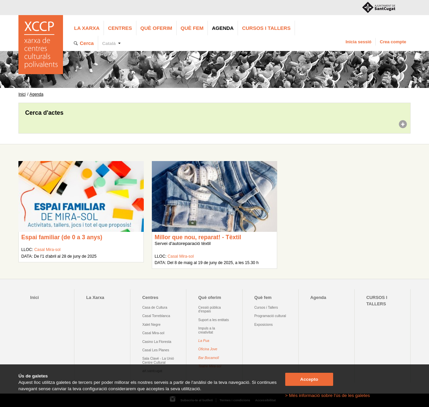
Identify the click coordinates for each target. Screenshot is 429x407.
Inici (21, 94)
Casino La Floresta (156, 342)
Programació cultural (270, 316)
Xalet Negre (151, 324)
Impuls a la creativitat (206, 330)
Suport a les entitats (213, 320)
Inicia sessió (358, 41)
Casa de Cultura (154, 307)
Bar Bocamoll (208, 358)
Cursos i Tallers (266, 307)
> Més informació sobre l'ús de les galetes (327, 395)
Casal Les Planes (155, 350)
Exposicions (263, 324)
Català (109, 43)
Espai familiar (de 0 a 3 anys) (61, 237)
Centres (120, 28)
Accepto (309, 379)
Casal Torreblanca (156, 316)
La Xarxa (87, 28)
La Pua (203, 341)
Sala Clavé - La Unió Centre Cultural (158, 360)
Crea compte (393, 41)
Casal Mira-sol (47, 249)
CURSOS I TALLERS (266, 28)
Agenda (223, 28)
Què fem (192, 28)
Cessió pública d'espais (209, 309)
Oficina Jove (208, 349)
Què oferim (156, 28)
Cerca (87, 43)
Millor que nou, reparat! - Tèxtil (198, 237)
